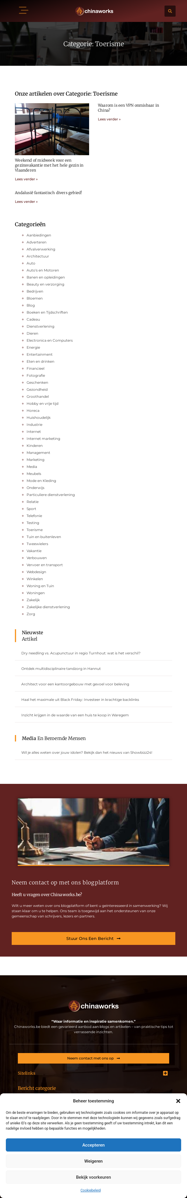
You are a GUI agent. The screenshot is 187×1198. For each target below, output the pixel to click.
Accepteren (93, 1145)
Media (32, 466)
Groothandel (38, 396)
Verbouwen (37, 558)
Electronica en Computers (50, 340)
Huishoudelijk (39, 417)
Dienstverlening (40, 326)
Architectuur (38, 256)
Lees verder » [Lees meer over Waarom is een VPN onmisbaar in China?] (109, 119)
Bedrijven (35, 291)
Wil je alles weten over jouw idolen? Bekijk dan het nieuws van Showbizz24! (86, 752)
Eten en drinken (40, 361)
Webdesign (36, 572)
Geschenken (37, 382)
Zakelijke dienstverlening (48, 607)
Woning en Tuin (40, 586)
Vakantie (34, 551)
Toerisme (35, 530)
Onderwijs (35, 487)
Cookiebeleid (91, 1190)
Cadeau (33, 319)
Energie (33, 347)
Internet (34, 431)
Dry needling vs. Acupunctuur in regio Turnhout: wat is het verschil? (81, 653)
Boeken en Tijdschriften (47, 312)
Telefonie (34, 516)
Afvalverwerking (41, 249)
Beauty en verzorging (45, 284)
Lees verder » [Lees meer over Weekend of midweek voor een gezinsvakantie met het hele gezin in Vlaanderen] (26, 179)
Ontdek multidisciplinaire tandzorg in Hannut (61, 668)
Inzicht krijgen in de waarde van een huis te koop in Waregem (75, 715)
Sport (31, 508)
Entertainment (40, 354)
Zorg (31, 614)
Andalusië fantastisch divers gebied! (48, 192)
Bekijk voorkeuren (93, 1177)
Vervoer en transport (45, 565)
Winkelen (35, 579)
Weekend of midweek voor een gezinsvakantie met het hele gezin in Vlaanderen (49, 165)
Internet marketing (43, 438)
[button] (178, 1101)
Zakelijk (33, 600)
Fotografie (36, 375)
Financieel (35, 368)
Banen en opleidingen (46, 277)
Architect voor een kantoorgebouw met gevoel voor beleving (75, 684)
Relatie (33, 501)
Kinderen (35, 445)
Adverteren (36, 242)
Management (38, 452)
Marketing (35, 459)
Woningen (36, 593)
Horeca (33, 410)
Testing (33, 523)
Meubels (34, 473)
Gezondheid (37, 389)
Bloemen (35, 298)
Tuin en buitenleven (44, 537)
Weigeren (93, 1161)
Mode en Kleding (41, 480)
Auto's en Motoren (43, 270)
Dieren (32, 333)
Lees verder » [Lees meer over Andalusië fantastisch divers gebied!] (26, 201)
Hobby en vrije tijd (42, 403)
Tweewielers (37, 544)
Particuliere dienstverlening (51, 494)
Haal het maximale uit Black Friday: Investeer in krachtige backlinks (80, 699)
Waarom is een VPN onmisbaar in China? (128, 108)
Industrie (34, 424)
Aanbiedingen (39, 235)
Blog (31, 305)
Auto (31, 263)
